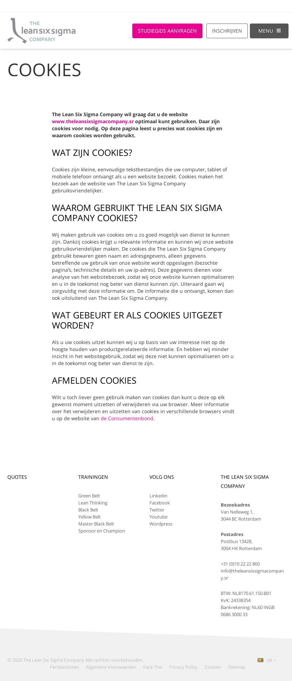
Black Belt (88, 510)
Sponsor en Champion (101, 531)
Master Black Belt (96, 524)
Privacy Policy (183, 667)
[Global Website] (249, 3)
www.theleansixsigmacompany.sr (93, 121)
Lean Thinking (92, 503)
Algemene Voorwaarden (111, 667)
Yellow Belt (89, 517)
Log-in (274, 6)
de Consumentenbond (127, 418)
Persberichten (64, 667)
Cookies (213, 667)
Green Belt (89, 495)
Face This (152, 667)
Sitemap (236, 667)
